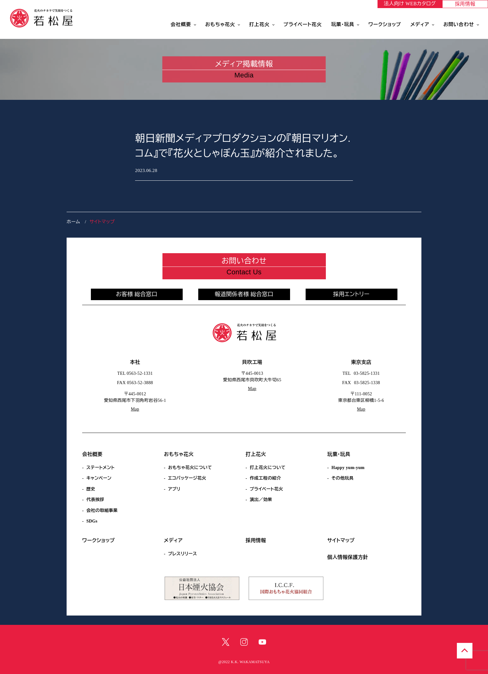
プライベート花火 (303, 24)
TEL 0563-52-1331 (135, 373)
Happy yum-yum (347, 467)
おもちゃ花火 (220, 24)
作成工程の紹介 (265, 478)
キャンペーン (98, 478)
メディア (420, 24)
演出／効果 (261, 499)
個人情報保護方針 (347, 557)
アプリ (174, 489)
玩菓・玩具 (342, 24)
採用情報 (465, 4)
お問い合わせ (458, 24)
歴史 (90, 489)
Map (135, 409)
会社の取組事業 (102, 510)
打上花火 (259, 24)
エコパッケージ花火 (187, 478)
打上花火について (267, 467)
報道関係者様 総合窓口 (244, 294)
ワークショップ (384, 24)
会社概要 (181, 24)
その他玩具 (342, 478)
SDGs (91, 521)
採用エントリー (351, 294)
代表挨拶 (95, 499)
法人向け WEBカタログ (410, 3)
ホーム (73, 221)
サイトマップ (341, 540)
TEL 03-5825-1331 (361, 373)
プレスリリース (182, 553)
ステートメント (100, 467)
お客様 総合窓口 (136, 294)
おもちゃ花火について (190, 467)
